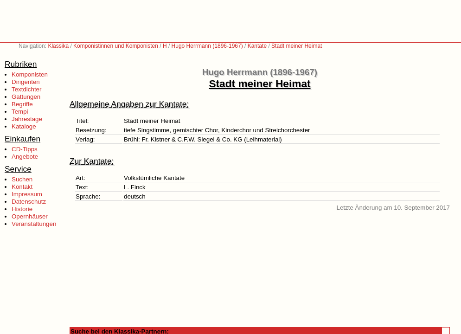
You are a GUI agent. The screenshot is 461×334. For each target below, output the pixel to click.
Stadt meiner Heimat (296, 46)
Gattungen (26, 96)
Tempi (20, 111)
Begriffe (22, 104)
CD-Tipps (25, 149)
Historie (22, 209)
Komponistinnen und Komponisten (115, 46)
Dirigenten (26, 81)
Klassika (58, 46)
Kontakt (22, 186)
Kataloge (24, 126)
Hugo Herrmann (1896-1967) (207, 46)
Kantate (257, 46)
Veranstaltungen (34, 223)
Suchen (22, 179)
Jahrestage (27, 119)
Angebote (25, 156)
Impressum (27, 194)
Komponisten (30, 74)
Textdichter (26, 89)
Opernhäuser (30, 216)
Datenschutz (29, 201)
